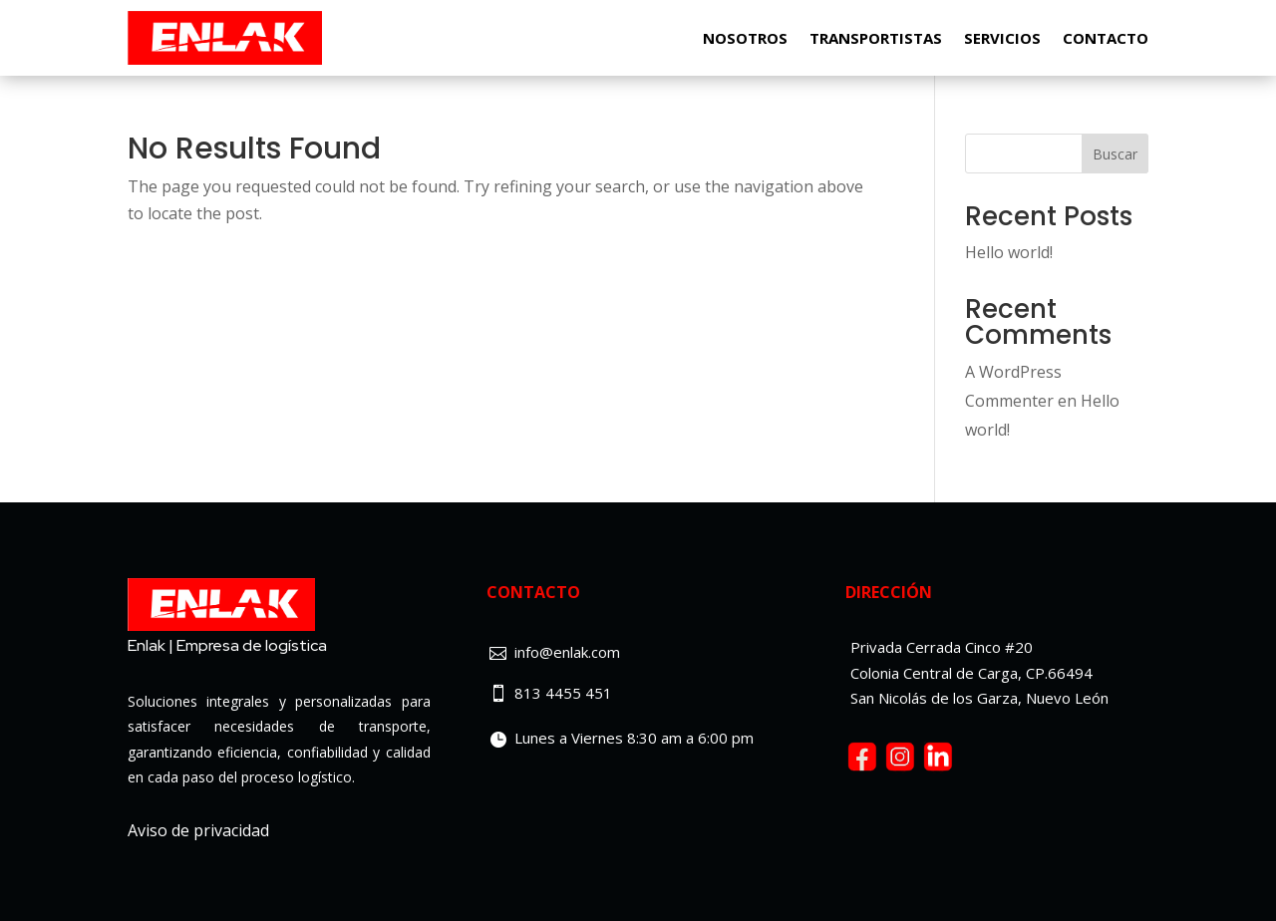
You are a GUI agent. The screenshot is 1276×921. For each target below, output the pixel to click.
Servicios (1002, 38)
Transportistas (875, 38)
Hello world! (1009, 252)
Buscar (1115, 154)
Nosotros (745, 38)
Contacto (1105, 38)
